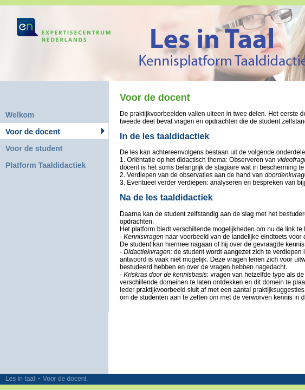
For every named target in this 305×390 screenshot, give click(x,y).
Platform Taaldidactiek (45, 165)
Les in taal (20, 378)
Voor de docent (65, 378)
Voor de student (34, 148)
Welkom (19, 114)
